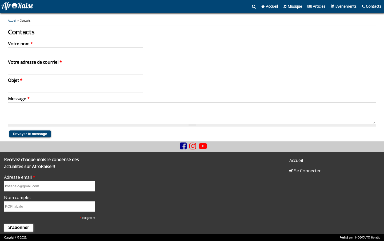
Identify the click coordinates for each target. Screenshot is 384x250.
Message (19, 99)
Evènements (344, 6)
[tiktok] (177, 154)
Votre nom (20, 44)
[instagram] (193, 150)
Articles (316, 6)
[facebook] (183, 150)
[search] (254, 6)
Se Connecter (305, 175)
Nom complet (17, 202)
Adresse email (19, 181)
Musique (292, 6)
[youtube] (203, 150)
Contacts (371, 6)
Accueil (269, 6)
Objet (15, 81)
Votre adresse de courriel (35, 62)
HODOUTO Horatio (367, 242)
